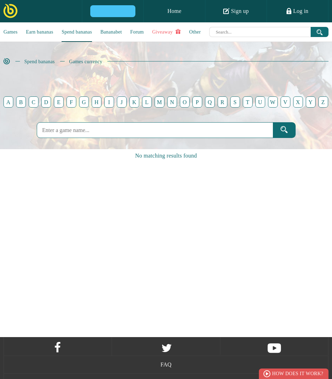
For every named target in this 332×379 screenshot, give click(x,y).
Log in (297, 11)
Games (10, 32)
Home (174, 11)
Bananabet (111, 32)
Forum (137, 32)
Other (195, 32)
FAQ (166, 364)
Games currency (86, 61)
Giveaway (166, 32)
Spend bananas (77, 32)
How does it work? (297, 373)
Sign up (236, 11)
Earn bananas (39, 32)
